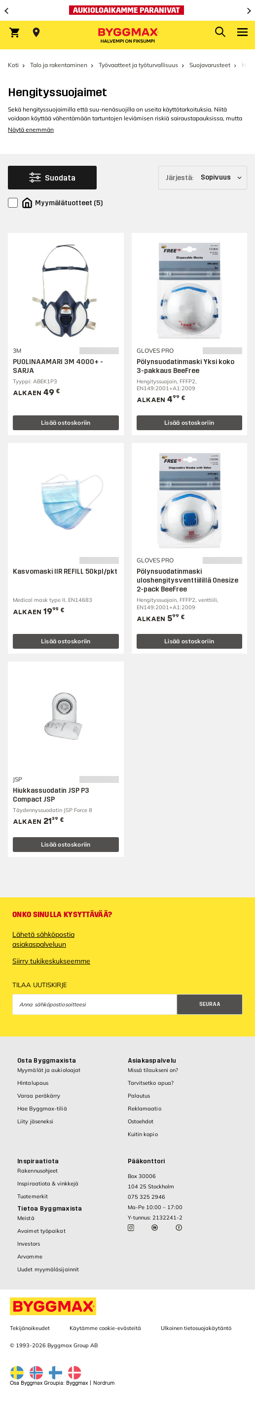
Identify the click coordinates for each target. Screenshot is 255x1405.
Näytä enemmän (31, 129)
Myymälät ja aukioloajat (48, 1070)
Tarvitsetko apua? (151, 1082)
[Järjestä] (202, 177)
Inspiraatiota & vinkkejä (47, 1183)
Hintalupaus (32, 1082)
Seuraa (209, 1004)
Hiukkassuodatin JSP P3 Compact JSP (51, 795)
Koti (13, 65)
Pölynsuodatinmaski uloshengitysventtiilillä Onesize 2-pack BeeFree (187, 580)
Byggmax (77, 1383)
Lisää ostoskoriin (66, 422)
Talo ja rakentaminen (58, 65)
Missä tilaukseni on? (153, 1070)
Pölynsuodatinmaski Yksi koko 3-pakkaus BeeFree (185, 366)
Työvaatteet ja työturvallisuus (138, 65)
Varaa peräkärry (39, 1095)
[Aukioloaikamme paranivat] (127, 10)
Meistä (26, 1218)
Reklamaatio (144, 1108)
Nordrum (103, 1383)
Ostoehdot (141, 1121)
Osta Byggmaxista (46, 1061)
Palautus (139, 1095)
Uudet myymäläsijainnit (48, 1269)
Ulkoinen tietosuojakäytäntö (196, 1328)
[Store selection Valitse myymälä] (36, 32)
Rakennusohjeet (37, 1170)
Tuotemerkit (32, 1196)
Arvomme (29, 1256)
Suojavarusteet (209, 65)
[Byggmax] (128, 35)
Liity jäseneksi (35, 1121)
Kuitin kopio (143, 1134)
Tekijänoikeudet (30, 1328)
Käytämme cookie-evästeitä (105, 1328)
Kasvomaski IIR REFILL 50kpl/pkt (65, 571)
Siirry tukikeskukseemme (51, 961)
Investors (28, 1243)
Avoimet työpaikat (41, 1230)
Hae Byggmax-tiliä (42, 1108)
